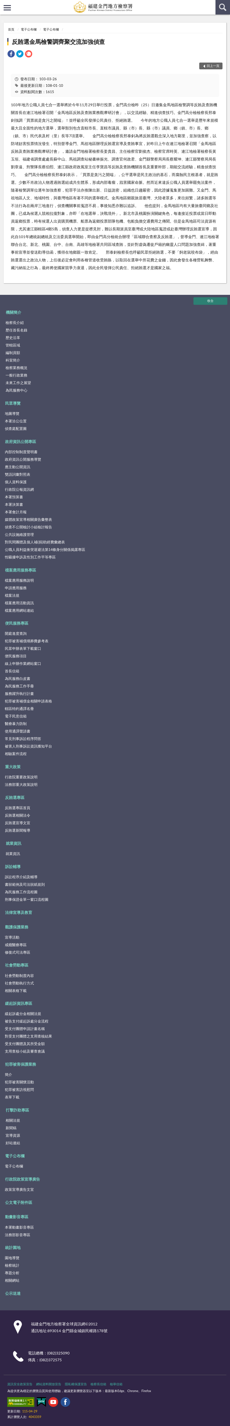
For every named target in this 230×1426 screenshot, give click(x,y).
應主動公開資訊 (17, 467)
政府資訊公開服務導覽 (23, 459)
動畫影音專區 (16, 1216)
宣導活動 (12, 937)
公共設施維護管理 (19, 534)
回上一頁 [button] (213, 66)
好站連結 (13, 1143)
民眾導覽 (13, 403)
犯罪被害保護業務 (20, 1064)
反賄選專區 (14, 797)
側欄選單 (7, 7)
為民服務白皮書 (17, 678)
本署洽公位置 (16, 421)
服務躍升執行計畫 (19, 693)
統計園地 (13, 1247)
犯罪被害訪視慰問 (19, 1089)
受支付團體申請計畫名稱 (25, 1028)
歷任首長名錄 (16, 330)
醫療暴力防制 (16, 723)
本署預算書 (14, 497)
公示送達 (13, 1293)
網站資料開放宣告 (48, 1384)
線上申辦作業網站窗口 (23, 663)
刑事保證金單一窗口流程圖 (26, 899)
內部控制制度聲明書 (21, 452)
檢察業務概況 (16, 367)
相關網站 (12, 1280)
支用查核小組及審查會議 (25, 1051)
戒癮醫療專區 (16, 945)
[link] (11, 54)
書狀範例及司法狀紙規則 (25, 884)
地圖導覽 (12, 413)
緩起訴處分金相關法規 (23, 1013)
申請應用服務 (16, 588)
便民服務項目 (16, 656)
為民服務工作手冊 (19, 686)
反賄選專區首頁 (17, 808)
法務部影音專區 (17, 1235)
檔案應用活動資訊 (19, 603)
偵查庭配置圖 (16, 428)
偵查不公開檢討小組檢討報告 (28, 527)
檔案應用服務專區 (20, 570)
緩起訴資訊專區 (18, 1003)
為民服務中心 (16, 390)
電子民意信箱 (16, 716)
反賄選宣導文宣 (17, 823)
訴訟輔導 (13, 866)
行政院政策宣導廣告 (22, 1179)
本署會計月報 (16, 512)
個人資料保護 (16, 482)
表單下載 (12, 1097)
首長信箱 (12, 671)
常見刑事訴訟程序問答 (23, 738)
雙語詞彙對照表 (17, 474)
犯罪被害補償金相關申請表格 (28, 701)
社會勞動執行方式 (19, 983)
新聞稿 (11, 1128)
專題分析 (12, 1273)
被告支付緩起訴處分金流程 (26, 1021)
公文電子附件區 (18, 1202)
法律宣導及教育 (18, 912)
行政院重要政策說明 (21, 777)
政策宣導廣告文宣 (19, 1189)
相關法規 (13, 1120)
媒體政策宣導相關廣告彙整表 (28, 519)
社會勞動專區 (16, 965)
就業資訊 (13, 843)
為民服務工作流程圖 (21, 892)
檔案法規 (12, 595)
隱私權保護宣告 (76, 1384)
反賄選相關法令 (17, 815)
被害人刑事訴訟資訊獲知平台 (28, 746)
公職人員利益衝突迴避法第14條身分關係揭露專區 (45, 549)
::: (4, 4)
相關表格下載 (16, 990)
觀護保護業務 (16, 927)
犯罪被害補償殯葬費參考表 (26, 641)
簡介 (8, 1074)
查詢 (222, 7)
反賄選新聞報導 (17, 830)
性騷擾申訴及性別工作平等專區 (30, 557)
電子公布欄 (29, 29)
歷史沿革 (13, 337)
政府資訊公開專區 (20, 441)
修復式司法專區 (17, 952)
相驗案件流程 (16, 753)
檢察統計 (12, 1265)
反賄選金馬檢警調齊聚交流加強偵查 (58, 41)
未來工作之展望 (18, 382)
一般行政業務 (16, 375)
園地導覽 (12, 1258)
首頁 (11, 29)
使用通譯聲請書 (17, 731)
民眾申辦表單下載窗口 (23, 648)
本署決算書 (14, 504)
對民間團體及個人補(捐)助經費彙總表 (35, 542)
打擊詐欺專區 (17, 1110)
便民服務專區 (16, 623)
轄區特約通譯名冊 (19, 708)
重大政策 (13, 766)
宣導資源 (13, 1135)
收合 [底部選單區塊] (210, 301)
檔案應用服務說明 (19, 580)
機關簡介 (13, 312)
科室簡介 (13, 360)
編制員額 (13, 352)
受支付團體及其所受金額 (25, 1043)
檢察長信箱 (98, 1384)
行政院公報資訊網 (19, 489)
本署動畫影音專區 (19, 1227)
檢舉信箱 (116, 1384)
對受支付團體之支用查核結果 (28, 1036)
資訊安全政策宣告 (19, 1384)
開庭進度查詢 (16, 633)
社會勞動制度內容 (19, 975)
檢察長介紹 (15, 322)
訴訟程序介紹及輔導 (21, 877)
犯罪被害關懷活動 (19, 1082)
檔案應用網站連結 (19, 610)
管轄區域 (13, 345)
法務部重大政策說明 (21, 784)
